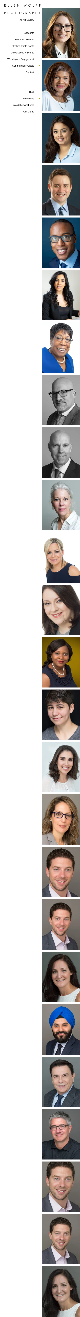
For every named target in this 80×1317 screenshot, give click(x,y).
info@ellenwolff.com (23, 105)
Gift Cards (28, 111)
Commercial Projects (23, 65)
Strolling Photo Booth (23, 46)
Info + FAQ (28, 98)
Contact (30, 72)
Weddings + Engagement (20, 59)
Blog (31, 92)
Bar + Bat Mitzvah (24, 39)
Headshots (28, 33)
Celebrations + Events (22, 52)
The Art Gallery (26, 19)
